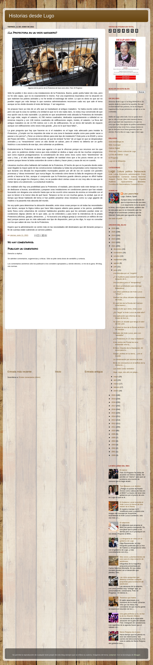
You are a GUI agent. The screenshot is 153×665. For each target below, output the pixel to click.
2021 (113, 246)
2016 (113, 409)
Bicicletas (141, 182)
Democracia (139, 171)
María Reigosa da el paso (130, 632)
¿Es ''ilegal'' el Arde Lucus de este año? (129, 312)
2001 (113, 452)
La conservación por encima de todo (127, 359)
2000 (113, 455)
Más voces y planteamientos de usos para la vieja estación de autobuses (132, 559)
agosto (117, 263)
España (142, 179)
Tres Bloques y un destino (130, 486)
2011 (113, 427)
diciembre (118, 249)
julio (115, 267)
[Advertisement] (55, 349)
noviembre (118, 253)
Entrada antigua (94, 371)
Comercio (125, 177)
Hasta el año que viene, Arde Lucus (127, 309)
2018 (113, 402)
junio (116, 270)
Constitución (114, 184)
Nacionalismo (124, 184)
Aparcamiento (126, 182)
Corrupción (133, 179)
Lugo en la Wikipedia (117, 161)
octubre (117, 256)
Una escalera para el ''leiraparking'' (127, 282)
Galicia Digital (114, 148)
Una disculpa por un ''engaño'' (125, 273)
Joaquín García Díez (118, 179)
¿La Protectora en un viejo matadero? (128, 339)
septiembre (118, 260)
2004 (113, 441)
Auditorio (112, 182)
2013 (113, 420)
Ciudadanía (134, 184)
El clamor (123, 470)
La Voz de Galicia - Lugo (118, 155)
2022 (113, 242)
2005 (113, 438)
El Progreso (113, 158)
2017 (113, 406)
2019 (113, 399)
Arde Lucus (113, 174)
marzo (116, 384)
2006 (113, 434)
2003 (113, 445)
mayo (116, 377)
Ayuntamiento (114, 177)
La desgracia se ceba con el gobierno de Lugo (131, 540)
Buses (141, 184)
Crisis (143, 174)
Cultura (120, 171)
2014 (113, 416)
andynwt (112, 655)
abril (115, 380)
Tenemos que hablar (128, 598)
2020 (113, 395)
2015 (113, 413)
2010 (113, 431)
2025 (113, 232)
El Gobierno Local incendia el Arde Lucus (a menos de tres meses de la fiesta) (131, 504)
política (128, 171)
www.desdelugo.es (116, 142)
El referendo (125, 523)
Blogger (137, 655)
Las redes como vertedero (123, 369)
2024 (113, 235)
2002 (113, 448)
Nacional (141, 177)
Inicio (58, 371)
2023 (113, 239)
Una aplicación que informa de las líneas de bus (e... (126, 317)
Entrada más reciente (20, 371)
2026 (113, 228)
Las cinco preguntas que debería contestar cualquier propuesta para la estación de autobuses (131, 580)
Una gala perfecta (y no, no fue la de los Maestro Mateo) (132, 615)
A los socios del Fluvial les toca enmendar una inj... (125, 343)
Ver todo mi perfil (115, 218)
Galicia (134, 177)
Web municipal (114, 145)
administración (134, 174)
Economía (123, 174)
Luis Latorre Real (130, 194)
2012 (113, 423)
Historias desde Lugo (31, 16)
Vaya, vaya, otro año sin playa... (126, 372)
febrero (117, 387)
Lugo (112, 171)
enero (116, 391)
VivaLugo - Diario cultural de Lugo (122, 151)
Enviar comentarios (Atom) (29, 377)
